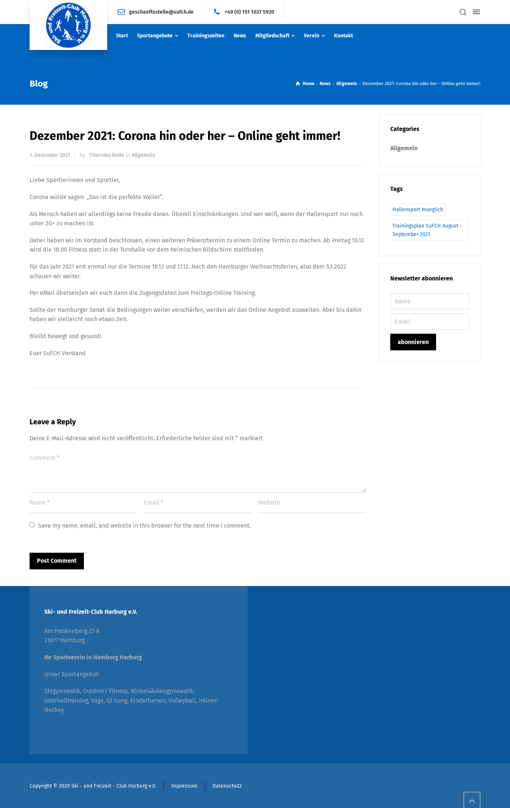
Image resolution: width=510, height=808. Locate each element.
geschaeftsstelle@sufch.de (161, 12)
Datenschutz (227, 786)
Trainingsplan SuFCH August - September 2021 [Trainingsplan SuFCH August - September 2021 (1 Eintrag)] (427, 230)
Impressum (184, 786)
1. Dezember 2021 (50, 155)
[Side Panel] (474, 12)
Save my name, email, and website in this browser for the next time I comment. (144, 525)
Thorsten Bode (106, 155)
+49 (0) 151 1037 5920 (249, 12)
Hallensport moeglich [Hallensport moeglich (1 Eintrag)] (417, 209)
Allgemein (143, 155)
